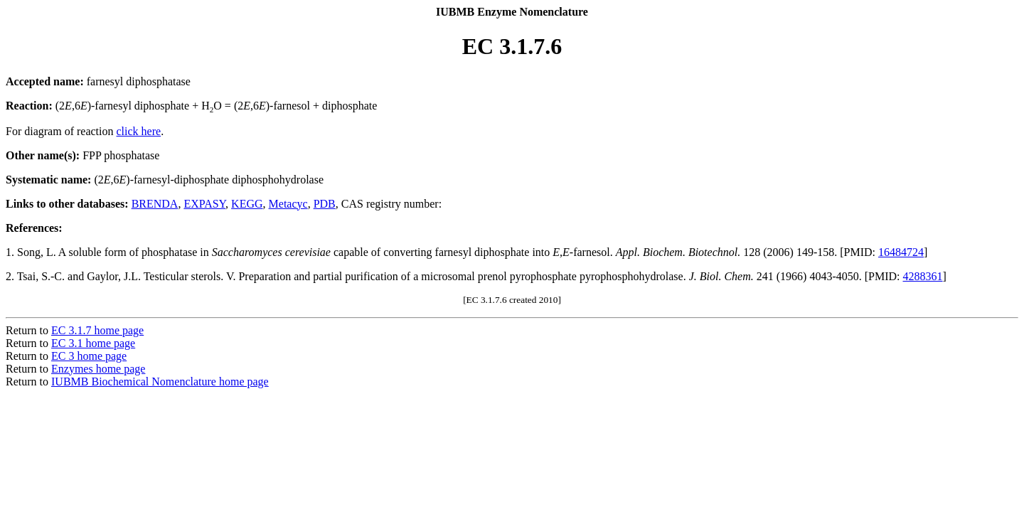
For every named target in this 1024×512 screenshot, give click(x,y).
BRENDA (155, 204)
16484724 (901, 252)
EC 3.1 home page (93, 343)
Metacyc (288, 204)
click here (139, 131)
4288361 (923, 276)
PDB (325, 204)
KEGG (246, 204)
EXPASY (204, 204)
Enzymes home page (98, 369)
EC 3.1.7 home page (97, 330)
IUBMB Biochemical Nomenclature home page (160, 381)
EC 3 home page (89, 356)
